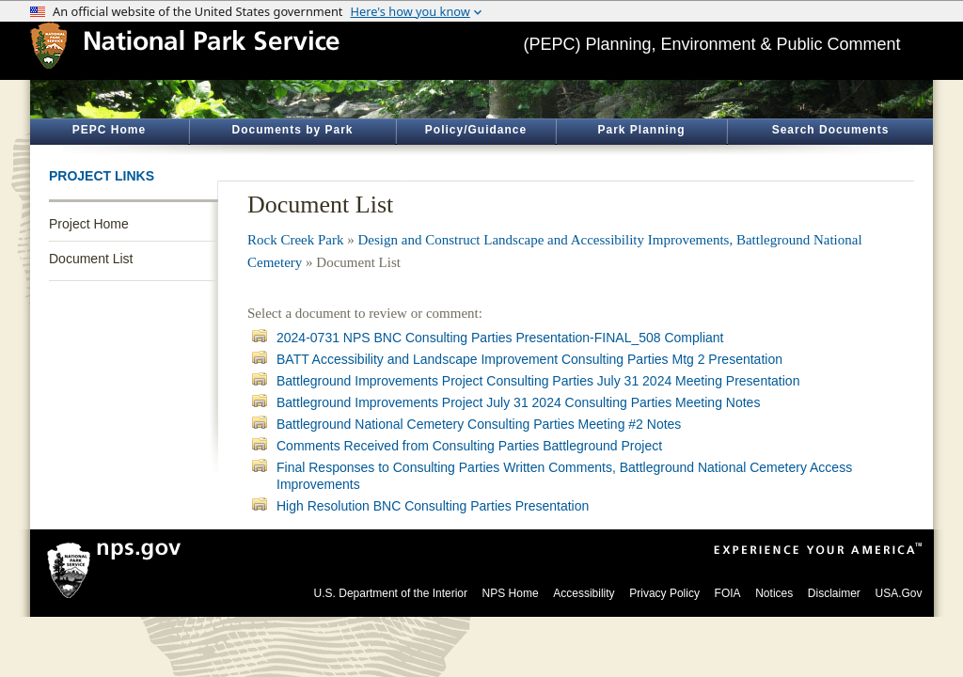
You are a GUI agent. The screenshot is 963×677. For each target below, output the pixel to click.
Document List (91, 258)
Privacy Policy (664, 593)
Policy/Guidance (476, 129)
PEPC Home (109, 129)
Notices (774, 593)
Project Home (89, 223)
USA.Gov (898, 593)
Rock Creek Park (295, 239)
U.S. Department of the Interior (390, 593)
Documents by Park (292, 129)
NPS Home (510, 593)
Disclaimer (834, 593)
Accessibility (583, 593)
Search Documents (831, 129)
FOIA (728, 593)
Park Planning (641, 129)
